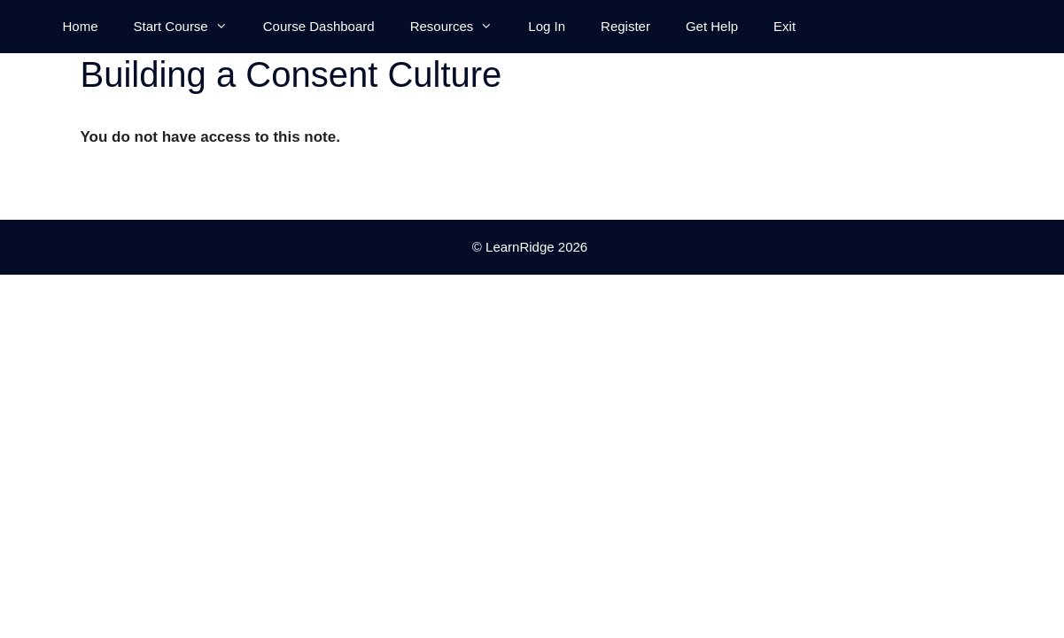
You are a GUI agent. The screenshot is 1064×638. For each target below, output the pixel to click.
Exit (784, 26)
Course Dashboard (319, 26)
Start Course (189, 26)
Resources (460, 26)
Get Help (712, 26)
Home (80, 26)
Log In (546, 26)
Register (625, 26)
